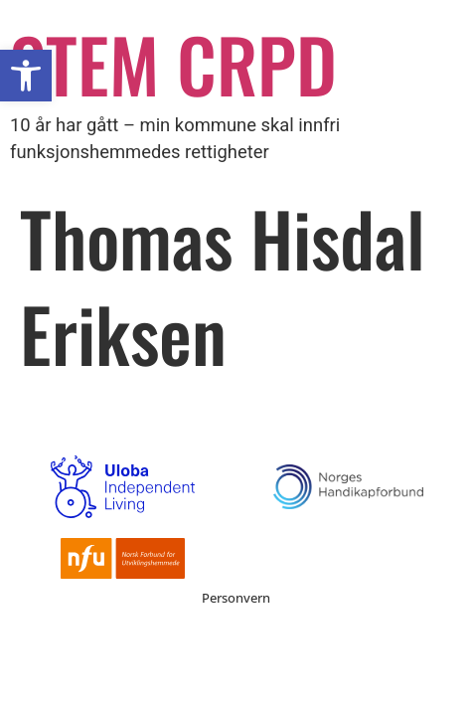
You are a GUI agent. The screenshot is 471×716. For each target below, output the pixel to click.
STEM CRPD (173, 63)
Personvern (236, 598)
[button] (26, 75)
